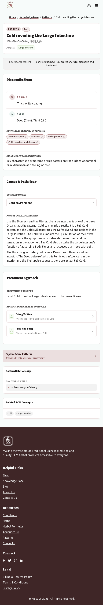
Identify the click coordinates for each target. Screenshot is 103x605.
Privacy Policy (11, 588)
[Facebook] (4, 561)
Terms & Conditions (15, 582)
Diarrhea (37, 136)
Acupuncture (11, 532)
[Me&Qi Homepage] (10, 4)
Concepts (9, 543)
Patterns (8, 537)
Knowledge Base (13, 480)
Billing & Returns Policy (17, 576)
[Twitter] (9, 561)
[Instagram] (15, 561)
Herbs (6, 520)
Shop (6, 475)
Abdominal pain (17, 136)
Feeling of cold (56, 136)
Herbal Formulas (13, 526)
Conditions (10, 515)
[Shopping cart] (89, 5)
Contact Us (10, 497)
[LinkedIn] (21, 561)
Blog (6, 486)
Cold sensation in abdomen (23, 142)
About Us (9, 492)
